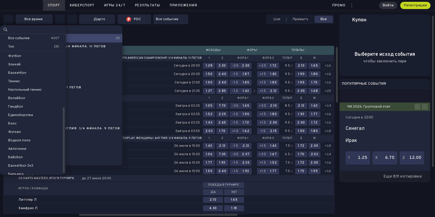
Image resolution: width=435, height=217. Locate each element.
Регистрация (415, 5)
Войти (388, 5)
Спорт (54, 5)
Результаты (147, 5)
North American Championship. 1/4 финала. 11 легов (159, 58)
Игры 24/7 (114, 5)
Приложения (183, 5)
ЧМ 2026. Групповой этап (368, 106)
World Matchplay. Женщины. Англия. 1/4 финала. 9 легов (154, 138)
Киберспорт (82, 5)
